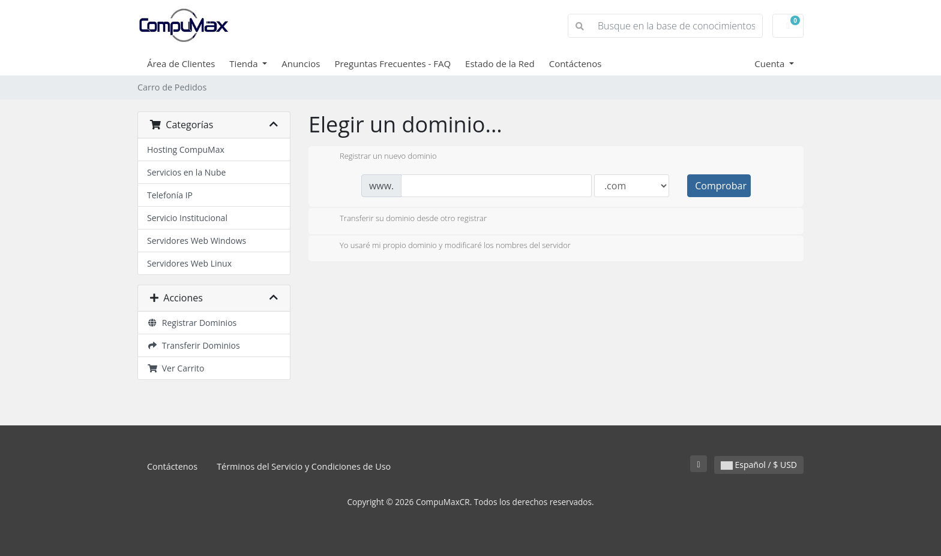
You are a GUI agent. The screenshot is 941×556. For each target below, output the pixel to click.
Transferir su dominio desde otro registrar (403, 219)
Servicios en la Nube (186, 172)
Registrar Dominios (191, 322)
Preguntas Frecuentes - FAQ (392, 64)
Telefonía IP (170, 195)
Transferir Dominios (193, 345)
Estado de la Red (500, 64)
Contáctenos (575, 64)
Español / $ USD (759, 464)
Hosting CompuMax (185, 149)
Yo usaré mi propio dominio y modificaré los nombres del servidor (445, 246)
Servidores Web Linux (189, 263)
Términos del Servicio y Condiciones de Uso (304, 466)
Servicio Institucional (187, 217)
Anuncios (300, 64)
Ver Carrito (175, 368)
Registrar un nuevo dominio (378, 157)
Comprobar (721, 185)
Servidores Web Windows (196, 240)
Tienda (244, 64)
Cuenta (770, 64)
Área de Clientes (181, 64)
